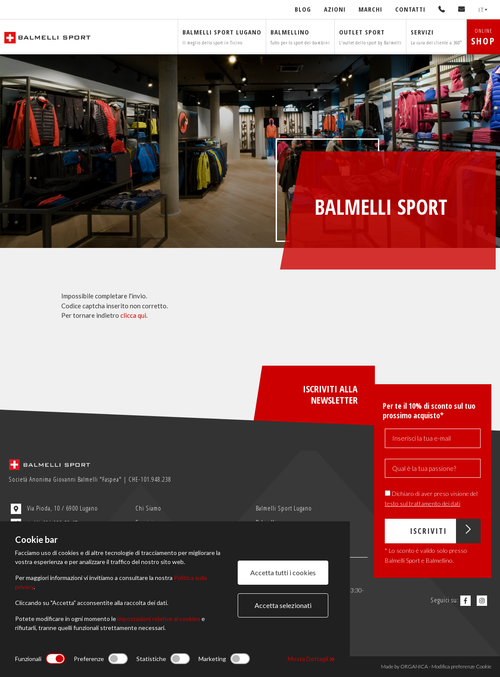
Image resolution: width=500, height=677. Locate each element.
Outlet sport (370, 37)
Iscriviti (445, 531)
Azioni (335, 9)
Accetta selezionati (283, 605)
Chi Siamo (148, 508)
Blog (303, 9)
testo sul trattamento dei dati (422, 503)
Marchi (370, 9)
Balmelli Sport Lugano (284, 508)
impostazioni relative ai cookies (158, 618)
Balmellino (300, 37)
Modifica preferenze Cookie (461, 666)
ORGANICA (414, 666)
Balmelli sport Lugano (221, 37)
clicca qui (133, 315)
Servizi (436, 37)
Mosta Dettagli (311, 658)
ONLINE (483, 37)
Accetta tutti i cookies (283, 572)
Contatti (410, 9)
